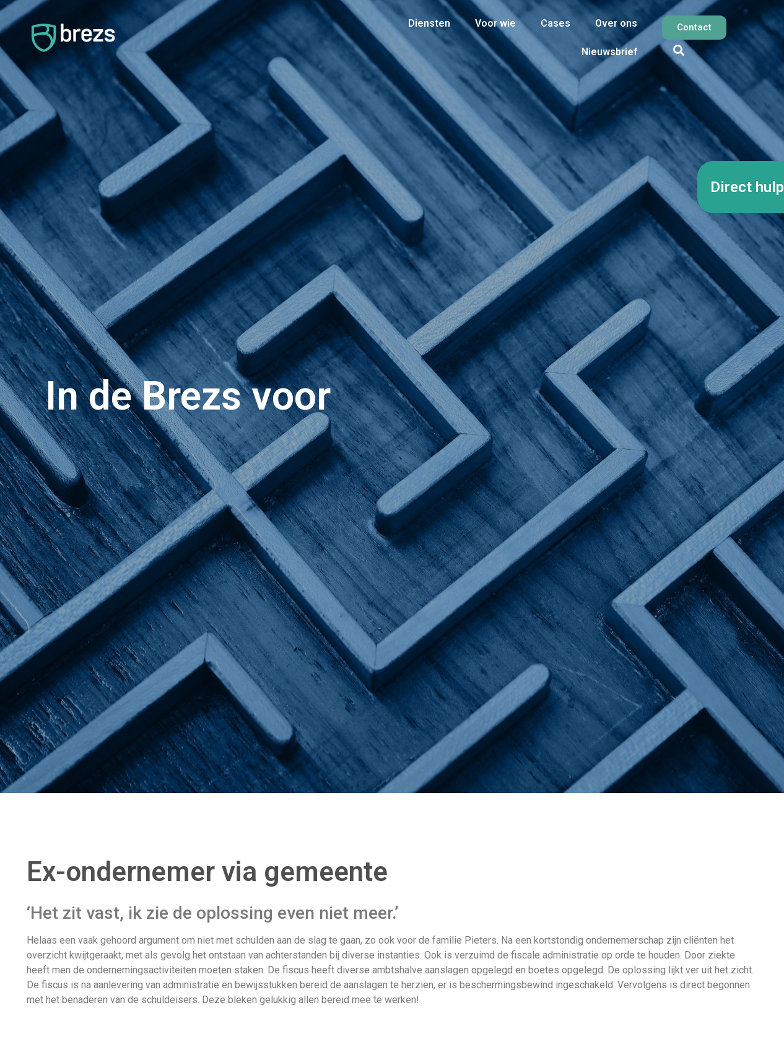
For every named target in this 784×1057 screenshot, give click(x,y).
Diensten (429, 23)
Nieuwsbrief (609, 52)
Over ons (616, 23)
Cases (555, 23)
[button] (678, 50)
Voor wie (495, 23)
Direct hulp (747, 187)
